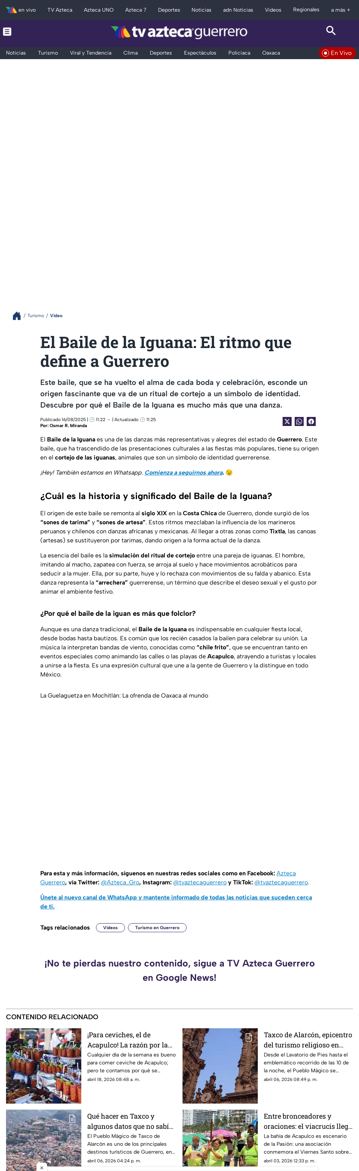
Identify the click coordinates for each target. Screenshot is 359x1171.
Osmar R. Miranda (68, 425)
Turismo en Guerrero (157, 927)
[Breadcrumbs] (19, 316)
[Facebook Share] (311, 421)
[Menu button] (28, 31)
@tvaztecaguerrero (200, 882)
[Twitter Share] (287, 421)
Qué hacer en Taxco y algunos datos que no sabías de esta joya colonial (131, 1121)
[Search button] (331, 31)
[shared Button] (299, 421)
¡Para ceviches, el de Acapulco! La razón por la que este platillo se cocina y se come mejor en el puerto (130, 1039)
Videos (110, 927)
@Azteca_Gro (120, 882)
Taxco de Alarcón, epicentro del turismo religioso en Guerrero (308, 1039)
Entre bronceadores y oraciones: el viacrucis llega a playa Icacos (308, 1121)
